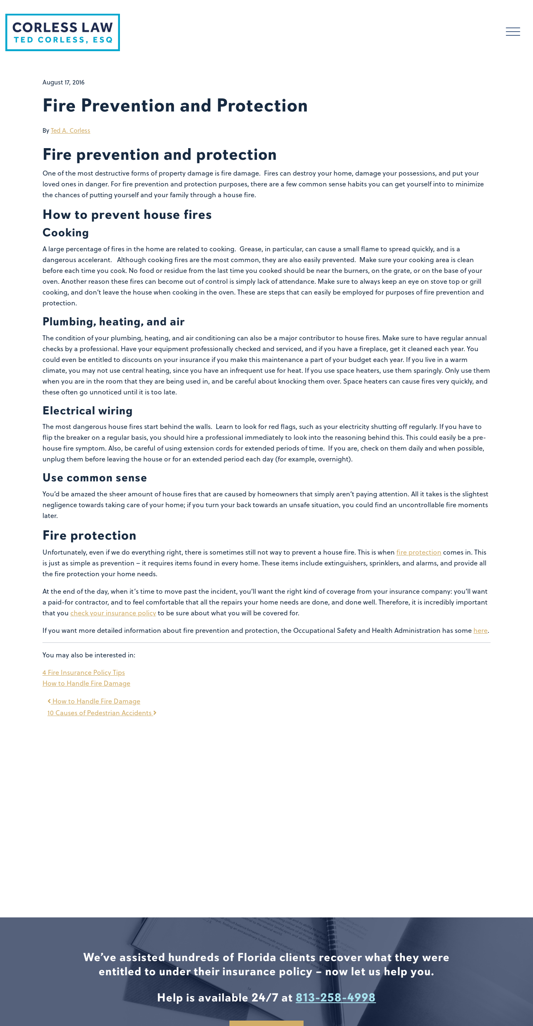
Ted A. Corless (70, 130)
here (480, 630)
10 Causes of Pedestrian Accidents (102, 712)
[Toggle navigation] (513, 32)
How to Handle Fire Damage (86, 683)
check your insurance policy (113, 612)
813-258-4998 (336, 998)
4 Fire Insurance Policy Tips (83, 672)
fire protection (418, 552)
